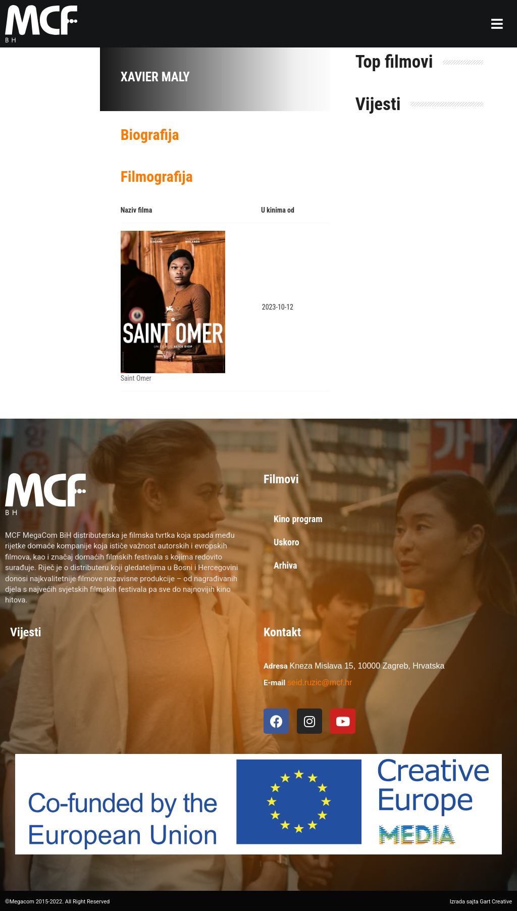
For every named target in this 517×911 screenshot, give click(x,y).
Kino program (298, 519)
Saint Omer (136, 378)
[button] (497, 23)
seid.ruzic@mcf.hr (319, 682)
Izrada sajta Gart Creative (481, 901)
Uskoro (286, 542)
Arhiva (285, 565)
